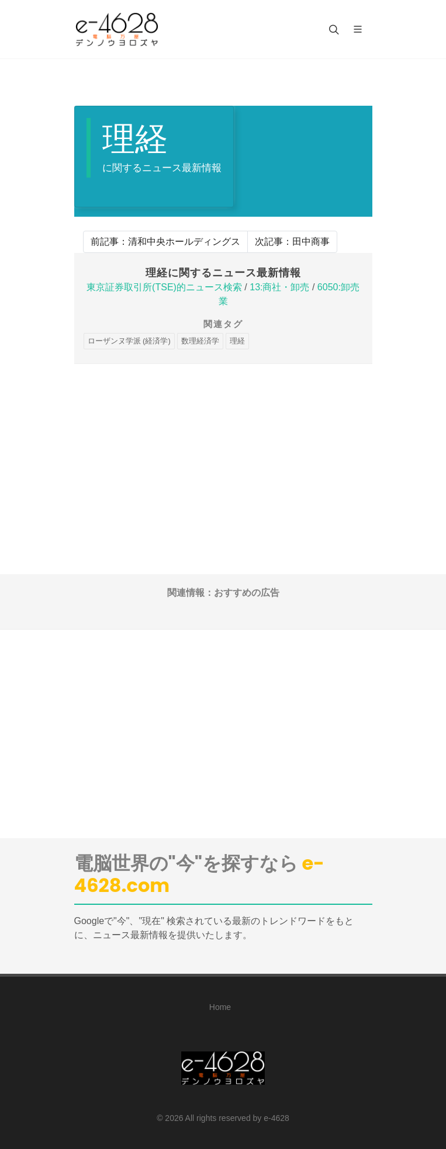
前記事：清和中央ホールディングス (165, 242)
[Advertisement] (223, 445)
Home (220, 1007)
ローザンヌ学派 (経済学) (129, 340)
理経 (237, 340)
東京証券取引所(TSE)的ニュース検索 (164, 287)
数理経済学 (200, 340)
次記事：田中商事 (292, 242)
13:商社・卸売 (279, 287)
